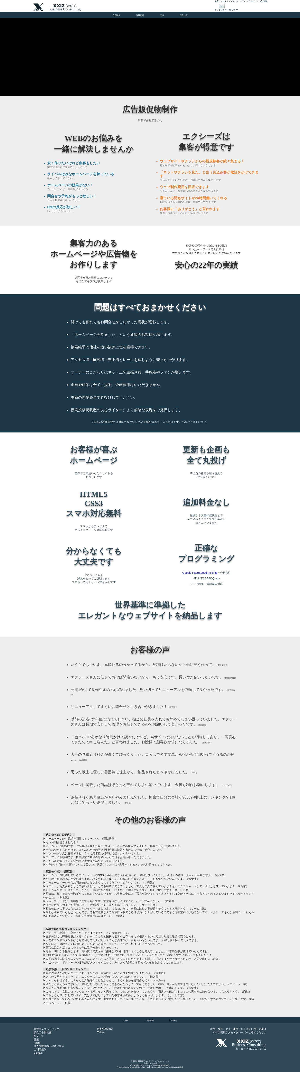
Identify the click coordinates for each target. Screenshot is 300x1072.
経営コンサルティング (46, 1028)
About (125, 1020)
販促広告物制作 (43, 1032)
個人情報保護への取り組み (49, 1045)
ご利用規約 (149, 1020)
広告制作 (116, 15)
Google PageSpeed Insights (199, 572)
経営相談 (140, 15)
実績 (162, 15)
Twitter (101, 1032)
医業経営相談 (104, 1028)
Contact (173, 1020)
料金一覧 (184, 15)
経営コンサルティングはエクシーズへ (155, 1061)
